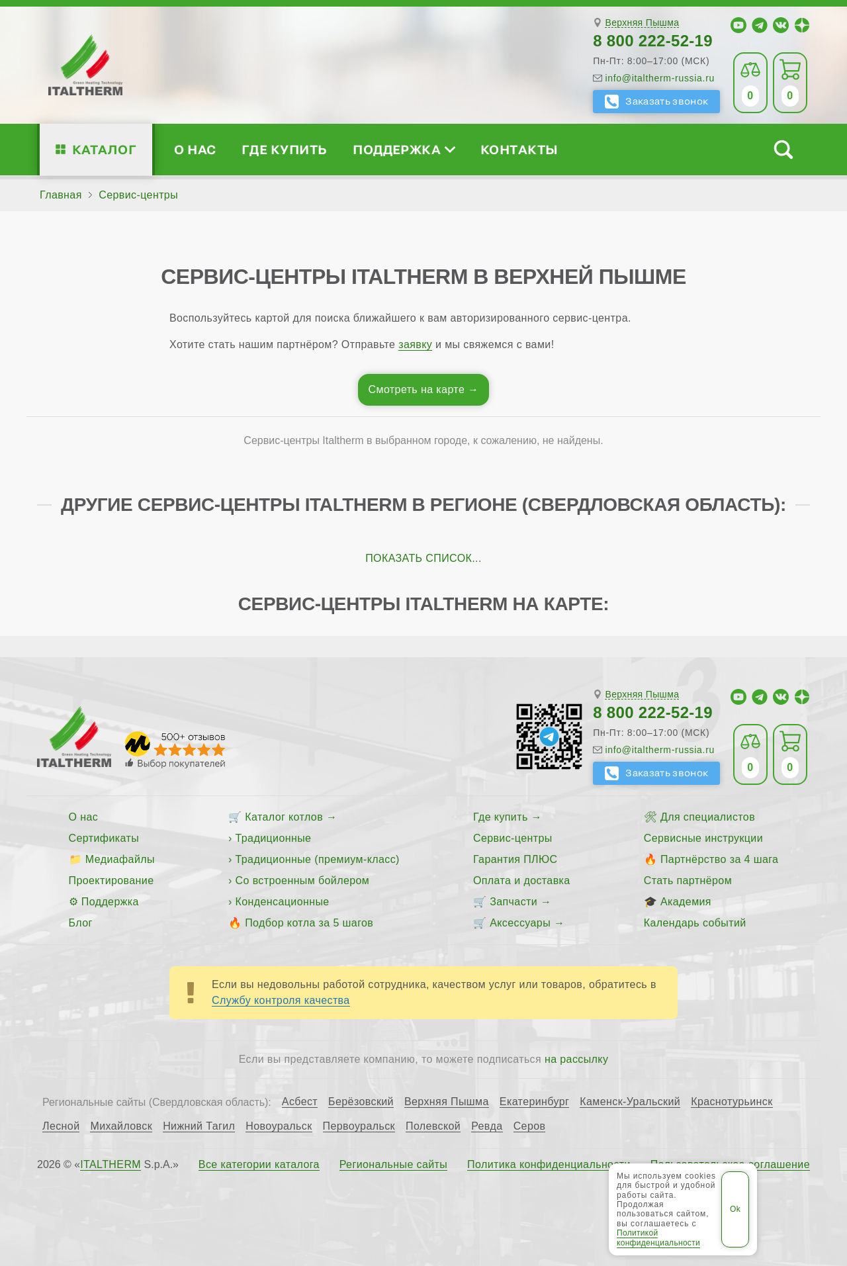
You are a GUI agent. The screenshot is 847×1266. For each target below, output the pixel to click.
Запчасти (513, 901)
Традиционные (274, 838)
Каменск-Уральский (630, 1102)
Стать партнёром (688, 880)
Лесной (60, 1126)
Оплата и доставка (521, 880)
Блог (81, 922)
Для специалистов (707, 817)
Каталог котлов (284, 817)
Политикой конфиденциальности (658, 1237)
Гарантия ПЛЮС (515, 859)
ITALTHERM (110, 1164)
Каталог (104, 149)
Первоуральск (359, 1126)
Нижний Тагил (199, 1126)
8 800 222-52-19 (653, 41)
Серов (529, 1126)
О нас (195, 149)
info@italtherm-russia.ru (660, 78)
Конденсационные (283, 901)
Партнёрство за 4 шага (719, 859)
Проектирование (111, 880)
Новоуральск (278, 1126)
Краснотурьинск (731, 1102)
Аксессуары (520, 922)
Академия (685, 901)
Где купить (285, 149)
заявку (415, 344)
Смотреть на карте (417, 389)
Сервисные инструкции (703, 838)
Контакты (519, 149)
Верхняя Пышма (642, 23)
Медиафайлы (120, 859)
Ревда (486, 1126)
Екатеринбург (534, 1102)
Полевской (433, 1126)
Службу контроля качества (281, 1000)
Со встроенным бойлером (303, 880)
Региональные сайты (393, 1164)
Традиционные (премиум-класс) (318, 859)
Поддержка (404, 149)
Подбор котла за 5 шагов (309, 922)
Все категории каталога (259, 1164)
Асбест (300, 1102)
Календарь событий (695, 922)
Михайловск (121, 1126)
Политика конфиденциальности (549, 1164)
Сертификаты (104, 838)
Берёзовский (361, 1102)
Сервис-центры (513, 838)
